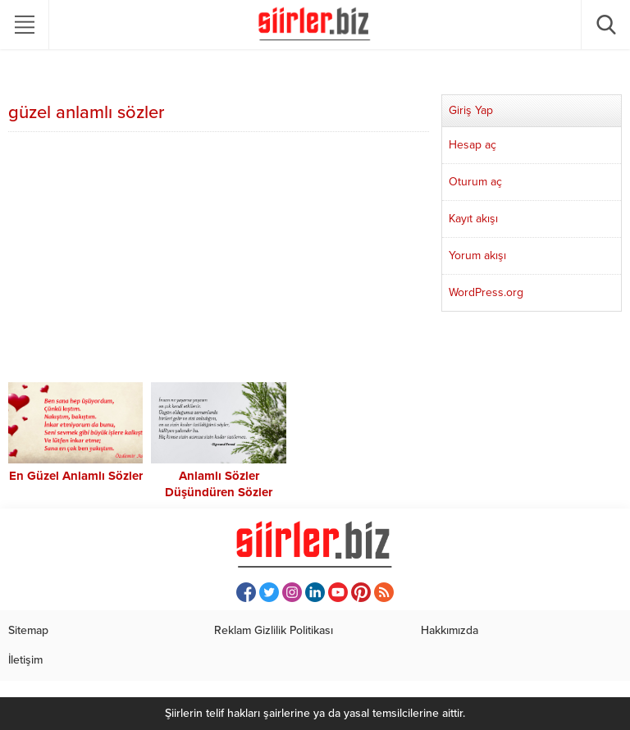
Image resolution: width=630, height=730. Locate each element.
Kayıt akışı (473, 219)
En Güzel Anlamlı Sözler (76, 475)
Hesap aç (472, 145)
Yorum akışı (477, 255)
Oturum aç (475, 182)
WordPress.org (486, 292)
